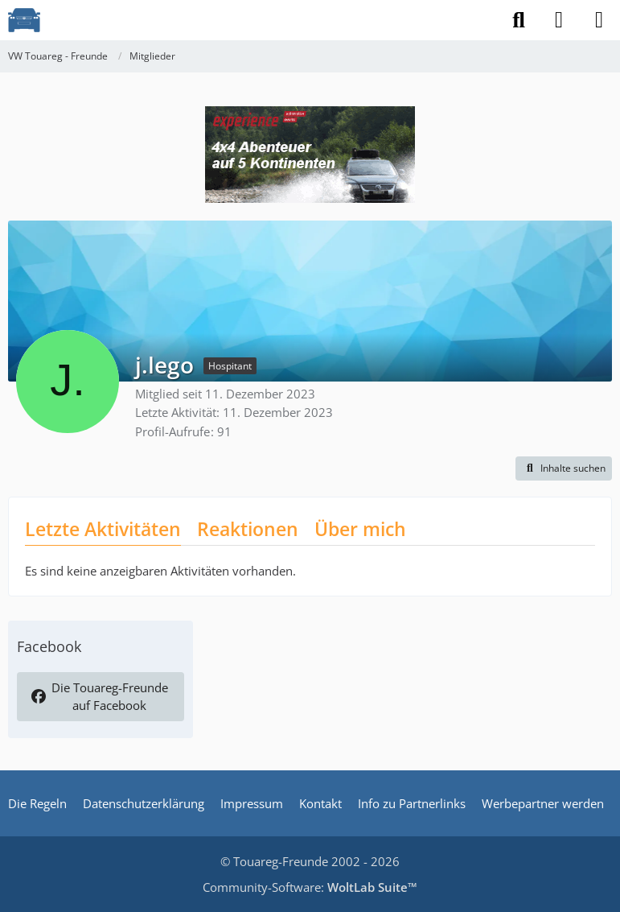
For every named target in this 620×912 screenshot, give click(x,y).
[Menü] (599, 20)
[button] (563, 468)
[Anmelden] (559, 20)
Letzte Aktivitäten (103, 529)
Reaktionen (247, 529)
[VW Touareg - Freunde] (24, 20)
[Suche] (519, 20)
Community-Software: (310, 887)
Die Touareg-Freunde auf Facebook (99, 696)
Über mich (360, 529)
